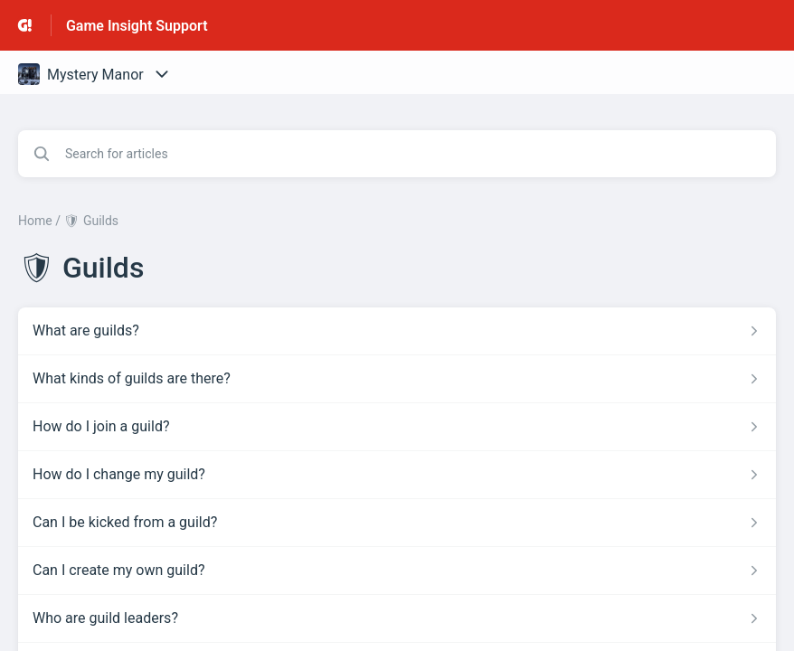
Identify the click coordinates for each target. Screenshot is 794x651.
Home (35, 220)
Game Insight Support (137, 25)
